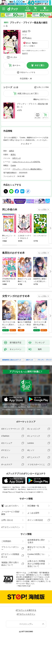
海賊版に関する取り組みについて (10, 563)
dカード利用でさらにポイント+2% (33, 50)
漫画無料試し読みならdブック (11, 360)
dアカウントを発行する (26, 610)
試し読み (13, 57)
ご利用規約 (6, 541)
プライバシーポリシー (10, 548)
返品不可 (25, 53)
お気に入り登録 (43, 87)
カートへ (16, 65)
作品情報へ (25, 78)
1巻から (36, 99)
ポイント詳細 (28, 46)
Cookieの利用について (36, 555)
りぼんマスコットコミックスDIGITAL (26, 162)
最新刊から (44, 99)
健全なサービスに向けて (36, 548)
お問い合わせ (7, 520)
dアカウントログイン (10, 527)
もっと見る (42, 210)
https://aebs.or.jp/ (24, 586)
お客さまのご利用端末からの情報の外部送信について (36, 563)
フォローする (29, 31)
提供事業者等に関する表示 (36, 541)
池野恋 (24, 31)
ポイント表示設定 (35, 520)
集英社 (13, 155)
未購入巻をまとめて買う (28, 93)
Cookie (13, 165)
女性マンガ (16, 158)
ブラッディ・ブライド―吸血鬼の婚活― (27, 169)
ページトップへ (26, 624)
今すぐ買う (40, 65)
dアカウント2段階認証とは (10, 555)
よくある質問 (33, 513)
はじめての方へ (10, 505)
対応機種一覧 (33, 506)
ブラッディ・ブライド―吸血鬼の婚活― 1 (32, 105)
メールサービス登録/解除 (10, 513)
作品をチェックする (27, 72)
